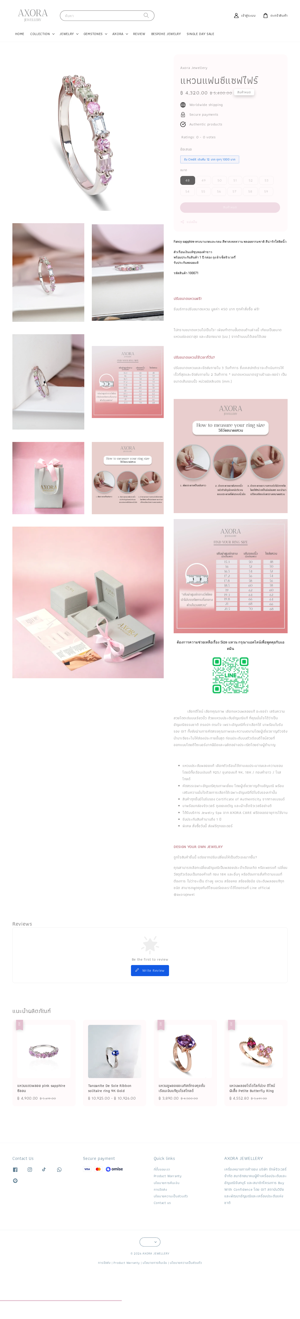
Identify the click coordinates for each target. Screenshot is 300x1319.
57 (235, 191)
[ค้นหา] (146, 15)
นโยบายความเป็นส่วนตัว (171, 1196)
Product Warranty (168, 1176)
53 (267, 180)
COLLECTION (40, 34)
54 (187, 191)
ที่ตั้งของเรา (162, 1169)
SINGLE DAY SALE (200, 34)
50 (219, 180)
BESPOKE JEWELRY (166, 34)
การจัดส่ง (160, 1189)
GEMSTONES (93, 34)
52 (251, 180)
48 (187, 180)
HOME (19, 34)
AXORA (117, 34)
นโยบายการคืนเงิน (166, 1183)
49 (204, 180)
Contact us (162, 1203)
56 (219, 191)
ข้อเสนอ (186, 149)
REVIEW (139, 34)
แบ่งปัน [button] (188, 222)
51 (235, 180)
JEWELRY (67, 34)
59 (266, 191)
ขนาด (183, 170)
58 (250, 191)
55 (203, 191)
